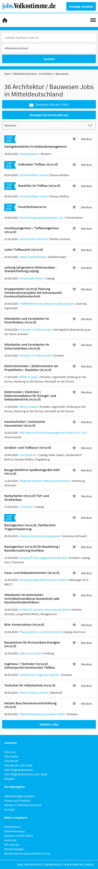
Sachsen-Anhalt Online (18, 836)
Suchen (49, 59)
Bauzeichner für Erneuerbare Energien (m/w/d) (32, 644)
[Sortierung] (45, 125)
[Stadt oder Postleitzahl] (49, 48)
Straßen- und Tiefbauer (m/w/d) (27, 447)
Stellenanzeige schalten (19, 796)
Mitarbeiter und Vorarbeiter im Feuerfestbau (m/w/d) (26, 320)
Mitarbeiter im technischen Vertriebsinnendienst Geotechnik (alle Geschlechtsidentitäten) (31, 598)
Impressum (52, 864)
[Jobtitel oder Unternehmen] (49, 37)
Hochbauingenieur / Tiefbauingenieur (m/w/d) (31, 230)
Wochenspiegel (14, 849)
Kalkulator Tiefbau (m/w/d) (38, 164)
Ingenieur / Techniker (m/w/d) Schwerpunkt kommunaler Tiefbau (29, 666)
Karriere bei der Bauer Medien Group (27, 853)
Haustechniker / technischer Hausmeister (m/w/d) (24, 423)
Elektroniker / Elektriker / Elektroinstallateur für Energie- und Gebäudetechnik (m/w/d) (30, 395)
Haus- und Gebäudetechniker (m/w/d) (31, 572)
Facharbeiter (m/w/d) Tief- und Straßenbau (26, 498)
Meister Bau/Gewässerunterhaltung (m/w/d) (30, 705)
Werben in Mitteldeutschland (22, 805)
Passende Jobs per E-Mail (49, 104)
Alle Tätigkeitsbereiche (18, 770)
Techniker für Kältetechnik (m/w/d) (29, 685)
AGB (19, 864)
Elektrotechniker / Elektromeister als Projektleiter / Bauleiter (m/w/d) (31, 368)
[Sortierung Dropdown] (91, 125)
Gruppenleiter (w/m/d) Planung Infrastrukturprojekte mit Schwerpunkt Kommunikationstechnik (33, 292)
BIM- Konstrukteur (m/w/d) (24, 624)
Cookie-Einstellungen (78, 864)
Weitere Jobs (49, 724)
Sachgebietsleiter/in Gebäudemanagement (35, 146)
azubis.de (10, 840)
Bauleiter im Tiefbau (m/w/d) (39, 185)
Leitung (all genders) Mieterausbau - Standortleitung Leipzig (30, 269)
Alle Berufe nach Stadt (18, 765)
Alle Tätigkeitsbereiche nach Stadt (25, 774)
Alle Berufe (11, 761)
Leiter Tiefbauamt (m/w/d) (23, 249)
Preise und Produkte (17, 800)
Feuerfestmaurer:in (32, 207)
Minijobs (9, 779)
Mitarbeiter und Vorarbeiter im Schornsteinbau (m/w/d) (26, 346)
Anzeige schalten (81, 6)
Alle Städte (11, 756)
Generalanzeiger (14, 831)
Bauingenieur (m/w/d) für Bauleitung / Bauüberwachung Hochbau (32, 548)
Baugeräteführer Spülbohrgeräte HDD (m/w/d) (32, 472)
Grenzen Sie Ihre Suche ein (49, 115)
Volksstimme (12, 827)
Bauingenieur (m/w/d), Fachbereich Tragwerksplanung (30, 527)
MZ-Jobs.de (11, 844)
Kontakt (9, 809)
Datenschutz (33, 864)
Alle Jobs (10, 752)
